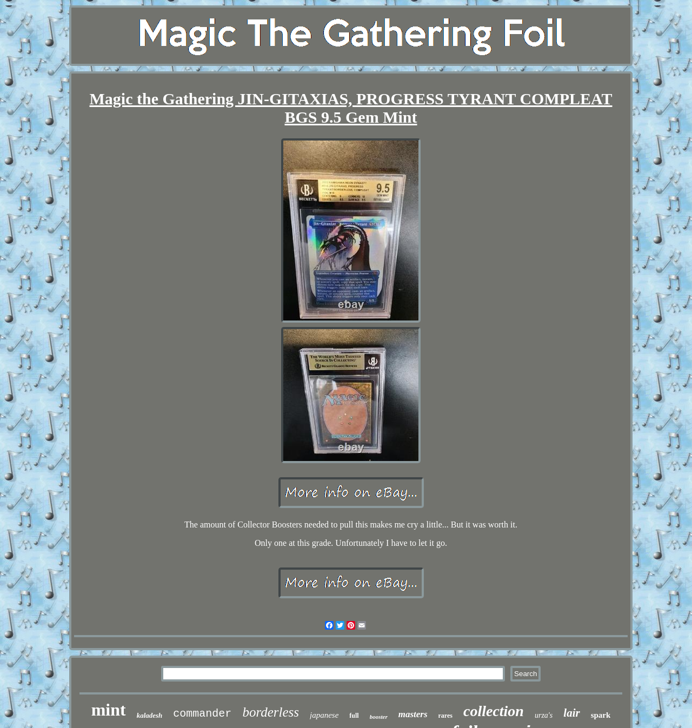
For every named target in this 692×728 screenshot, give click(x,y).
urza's (544, 715)
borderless (270, 712)
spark (601, 715)
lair (571, 712)
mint (108, 709)
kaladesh (150, 715)
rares (445, 715)
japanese (324, 715)
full (353, 715)
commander (202, 713)
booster (379, 716)
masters (413, 714)
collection (493, 711)
